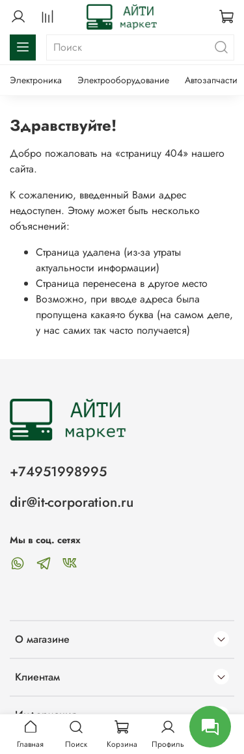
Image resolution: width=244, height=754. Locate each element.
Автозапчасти (211, 80)
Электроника (36, 80)
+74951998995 (58, 471)
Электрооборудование (123, 80)
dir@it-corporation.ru (71, 502)
